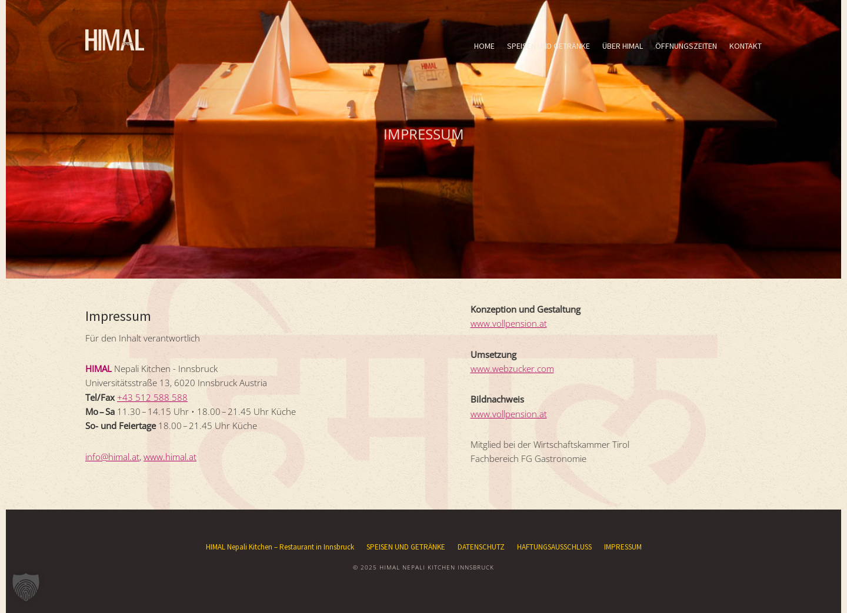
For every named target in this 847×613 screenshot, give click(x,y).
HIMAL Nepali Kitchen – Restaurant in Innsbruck (280, 547)
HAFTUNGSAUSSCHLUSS (554, 547)
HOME (484, 46)
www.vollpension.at (503, 323)
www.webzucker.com (506, 368)
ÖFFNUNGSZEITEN (686, 46)
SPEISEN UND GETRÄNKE (548, 46)
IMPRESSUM (623, 547)
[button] (26, 587)
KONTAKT (745, 46)
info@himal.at (112, 457)
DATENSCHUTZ (481, 547)
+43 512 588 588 (152, 397)
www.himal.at (170, 457)
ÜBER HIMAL (622, 46)
